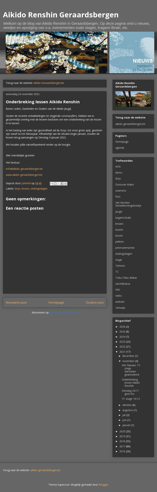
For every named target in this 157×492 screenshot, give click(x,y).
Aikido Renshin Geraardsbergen (61, 15)
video (118, 295)
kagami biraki (123, 217)
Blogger (103, 484)
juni (124, 420)
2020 (122, 431)
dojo (17, 188)
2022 (122, 346)
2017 (122, 446)
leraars (119, 223)
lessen (25, 188)
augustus (128, 410)
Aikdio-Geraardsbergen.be (49, 83)
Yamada (120, 307)
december (128, 356)
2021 (122, 351)
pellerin (119, 241)
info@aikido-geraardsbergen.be (24, 168)
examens (120, 190)
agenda (119, 147)
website (120, 301)
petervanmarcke (125, 247)
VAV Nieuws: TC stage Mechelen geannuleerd (131, 369)
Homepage (56, 302)
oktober (127, 405)
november (128, 361)
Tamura (120, 265)
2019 (122, 436)
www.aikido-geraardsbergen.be (24, 175)
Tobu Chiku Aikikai (126, 277)
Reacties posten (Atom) (64, 312)
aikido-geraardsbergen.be (130, 124)
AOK (118, 166)
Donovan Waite (124, 184)
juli (124, 415)
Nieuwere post (16, 302)
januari (126, 425)
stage (118, 259)
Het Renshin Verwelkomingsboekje (128, 204)
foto (117, 196)
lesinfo (119, 229)
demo (118, 172)
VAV (117, 289)
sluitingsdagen (39, 188)
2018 (122, 441)
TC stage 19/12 (131, 398)
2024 (122, 336)
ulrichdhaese (122, 283)
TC (117, 271)
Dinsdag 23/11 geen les (130, 392)
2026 (122, 326)
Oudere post (95, 302)
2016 (122, 451)
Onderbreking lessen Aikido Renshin (131, 382)
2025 (122, 331)
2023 (122, 341)
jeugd (118, 211)
